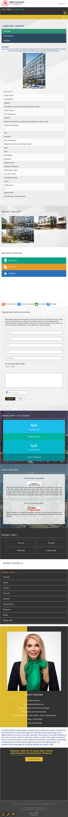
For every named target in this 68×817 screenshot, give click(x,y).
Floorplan (51, 543)
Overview (7, 31)
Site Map (52, 804)
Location (6, 40)
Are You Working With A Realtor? (15, 364)
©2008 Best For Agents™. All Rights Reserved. (34, 807)
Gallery (5, 582)
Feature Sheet (51, 550)
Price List (21, 543)
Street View (10, 267)
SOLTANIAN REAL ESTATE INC (34, 708)
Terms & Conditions (35, 804)
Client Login (45, 804)
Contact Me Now (34, 759)
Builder (5, 615)
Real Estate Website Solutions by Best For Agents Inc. (34, 809)
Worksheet (21, 550)
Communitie (8, 36)
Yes (13, 366)
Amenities (9, 273)
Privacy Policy (25, 804)
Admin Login (16, 804)
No (8, 366)
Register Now (7, 620)
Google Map (10, 260)
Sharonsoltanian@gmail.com (34, 704)
